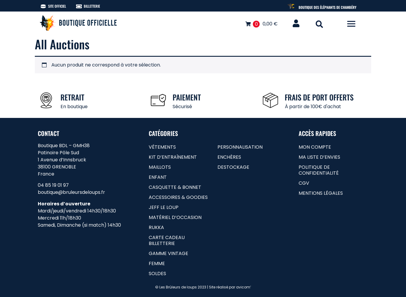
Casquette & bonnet (175, 187)
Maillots (160, 167)
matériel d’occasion (175, 217)
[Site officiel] (43, 6)
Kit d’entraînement (173, 157)
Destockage (233, 167)
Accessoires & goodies (178, 197)
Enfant (158, 177)
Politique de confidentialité (319, 170)
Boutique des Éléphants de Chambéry (327, 7)
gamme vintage (168, 253)
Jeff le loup (164, 207)
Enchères (229, 157)
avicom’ (243, 287)
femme (157, 263)
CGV (304, 183)
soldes (157, 273)
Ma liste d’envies (319, 157)
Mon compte (315, 147)
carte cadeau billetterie (167, 240)
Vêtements (162, 147)
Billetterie (92, 6)
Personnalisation (240, 147)
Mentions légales (321, 193)
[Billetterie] (78, 6)
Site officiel (57, 6)
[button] (319, 24)
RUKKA (156, 227)
